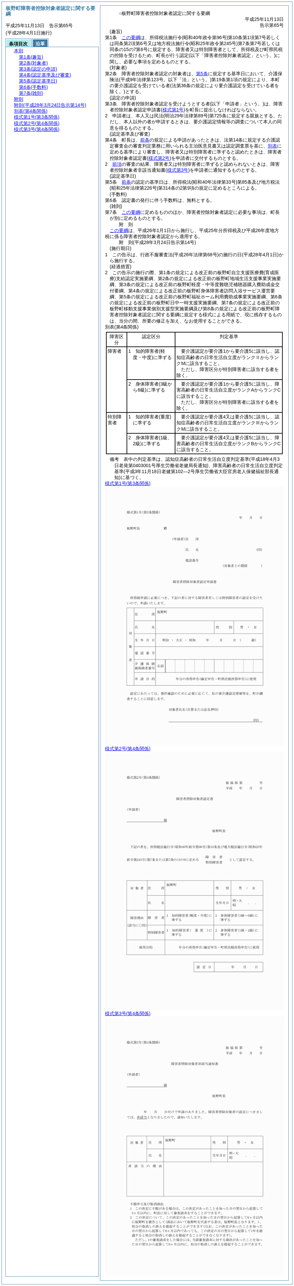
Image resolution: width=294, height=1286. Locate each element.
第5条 (202, 73)
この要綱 (131, 37)
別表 (272, 146)
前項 (117, 164)
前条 (144, 140)
